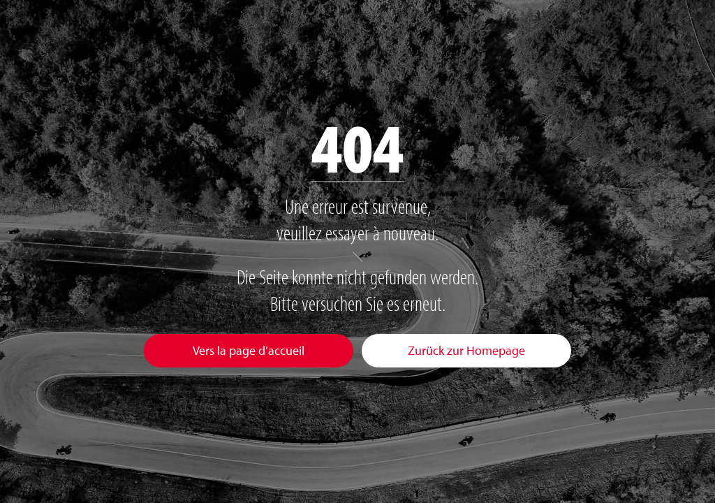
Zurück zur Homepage (466, 350)
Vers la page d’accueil (248, 350)
